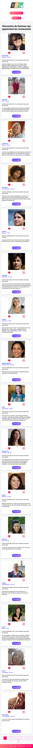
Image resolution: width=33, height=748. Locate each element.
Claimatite (5, 187)
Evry (3, 101)
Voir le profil (16, 72)
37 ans (7, 628)
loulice (4, 495)
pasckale (4, 275)
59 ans (11, 408)
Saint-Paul (4, 277)
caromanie (5, 143)
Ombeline (4, 99)
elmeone (4, 539)
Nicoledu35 (5, 55)
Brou (3, 540)
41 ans (8, 233)
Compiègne (5, 672)
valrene (4, 583)
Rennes (4, 57)
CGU (15, 746)
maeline (4, 231)
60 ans (7, 540)
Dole (3, 628)
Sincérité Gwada (6, 363)
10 (18, 741)
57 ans (10, 277)
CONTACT (29, 746)
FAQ (11, 746)
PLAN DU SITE (21, 746)
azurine (4, 319)
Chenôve (4, 321)
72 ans (7, 101)
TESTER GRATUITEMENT (16, 13)
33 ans (12, 365)
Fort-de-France (6, 189)
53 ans (13, 189)
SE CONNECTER (16, 18)
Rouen (3, 145)
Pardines (4, 452)
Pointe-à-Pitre (5, 365)
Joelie (3, 627)
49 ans (9, 452)
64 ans (13, 716)
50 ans (11, 672)
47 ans (9, 496)
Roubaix (4, 496)
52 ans (8, 145)
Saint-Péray (5, 408)
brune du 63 (5, 451)
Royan (3, 233)
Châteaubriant (6, 584)
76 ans (9, 57)
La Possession (6, 716)
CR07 (3, 407)
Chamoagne (5, 715)
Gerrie (3, 671)
